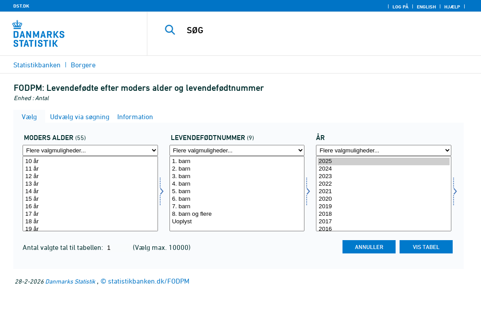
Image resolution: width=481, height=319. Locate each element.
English (426, 7)
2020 (384, 199)
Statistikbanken (37, 65)
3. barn (237, 176)
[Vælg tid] (383, 193)
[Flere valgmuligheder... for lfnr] (237, 150)
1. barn (237, 161)
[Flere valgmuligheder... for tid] (383, 150)
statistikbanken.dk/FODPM (148, 281)
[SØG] (315, 30)
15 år (90, 199)
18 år (90, 222)
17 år (90, 214)
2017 (384, 222)
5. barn (237, 191)
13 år (90, 184)
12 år (90, 176)
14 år (90, 191)
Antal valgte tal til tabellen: (64, 247)
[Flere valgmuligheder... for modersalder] (90, 150)
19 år (90, 229)
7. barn (237, 206)
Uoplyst (237, 222)
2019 (384, 206)
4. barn (237, 184)
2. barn (237, 169)
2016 (384, 229)
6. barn (237, 199)
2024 (384, 169)
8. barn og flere (237, 214)
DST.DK (21, 6)
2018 (384, 214)
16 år (90, 206)
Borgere (83, 65)
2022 (384, 184)
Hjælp (452, 7)
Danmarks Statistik (70, 281)
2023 (384, 176)
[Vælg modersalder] (90, 193)
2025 (384, 161)
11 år (90, 169)
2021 (384, 191)
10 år (90, 161)
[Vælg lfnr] (237, 193)
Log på (400, 7)
